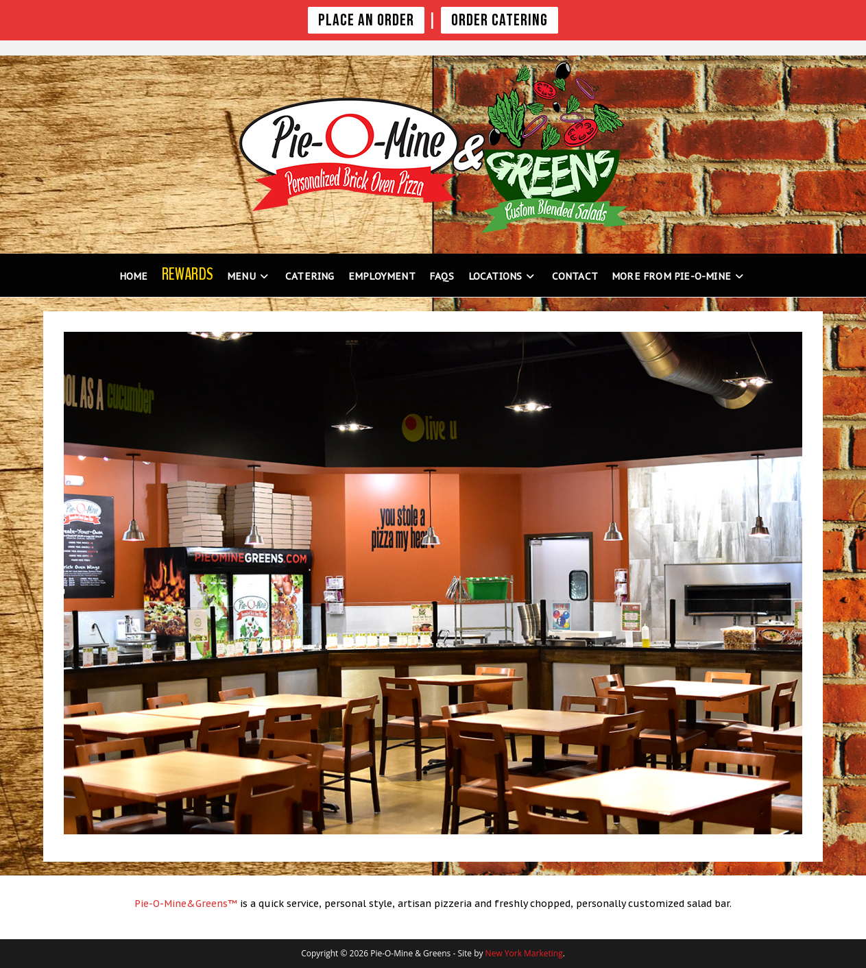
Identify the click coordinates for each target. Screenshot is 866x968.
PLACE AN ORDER (366, 20)
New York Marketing (524, 953)
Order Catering (499, 20)
